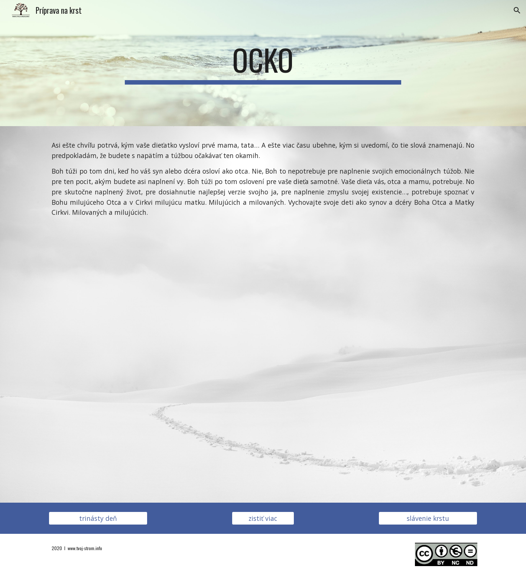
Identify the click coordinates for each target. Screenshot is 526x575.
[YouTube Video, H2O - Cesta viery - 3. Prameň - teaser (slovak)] (263, 358)
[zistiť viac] (263, 518)
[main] (263, 63)
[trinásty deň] (98, 518)
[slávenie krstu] (428, 518)
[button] (517, 10)
